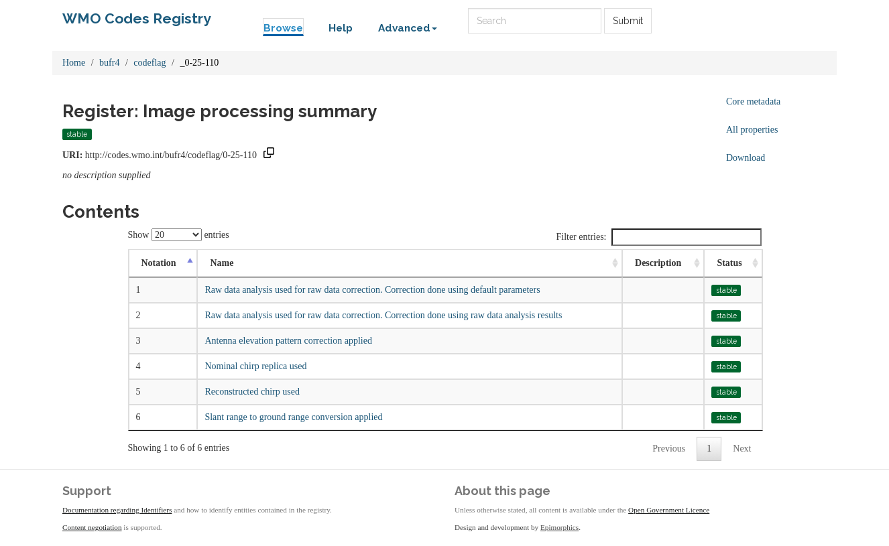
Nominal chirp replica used (255, 366)
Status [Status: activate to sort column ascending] (729, 263)
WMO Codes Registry (136, 18)
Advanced (407, 28)
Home (73, 63)
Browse (283, 28)
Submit (628, 20)
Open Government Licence (668, 510)
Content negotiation (92, 527)
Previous (668, 448)
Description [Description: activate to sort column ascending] (658, 263)
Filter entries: (658, 237)
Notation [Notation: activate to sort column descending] (158, 263)
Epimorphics (559, 527)
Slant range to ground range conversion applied (293, 417)
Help (341, 28)
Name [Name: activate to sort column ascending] (221, 263)
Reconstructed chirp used (252, 392)
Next (742, 448)
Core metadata (753, 101)
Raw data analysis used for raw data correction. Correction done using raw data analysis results (383, 315)
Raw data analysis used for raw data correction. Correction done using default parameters (372, 290)
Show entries (178, 234)
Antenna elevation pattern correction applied (288, 341)
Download (745, 158)
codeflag (149, 63)
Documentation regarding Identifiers (117, 510)
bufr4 (109, 63)
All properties (752, 130)
